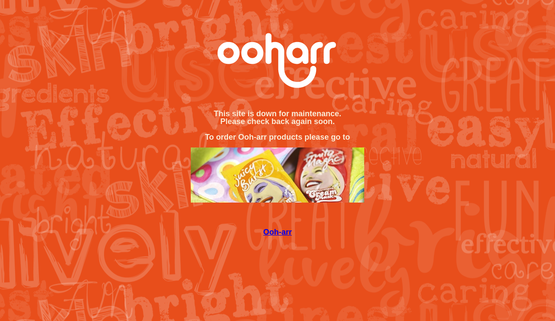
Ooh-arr (277, 232)
